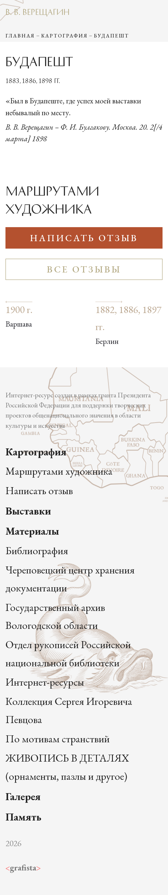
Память (23, 817)
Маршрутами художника (58, 471)
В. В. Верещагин (37, 11)
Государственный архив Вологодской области (55, 616)
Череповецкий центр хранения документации (70, 579)
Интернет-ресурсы (44, 682)
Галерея (23, 796)
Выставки (28, 511)
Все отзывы (84, 269)
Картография (64, 35)
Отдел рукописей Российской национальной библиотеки (68, 653)
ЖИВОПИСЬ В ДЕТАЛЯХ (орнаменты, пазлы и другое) (67, 767)
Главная (20, 35)
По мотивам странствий (57, 738)
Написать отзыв (84, 238)
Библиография (36, 550)
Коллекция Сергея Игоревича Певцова (68, 710)
